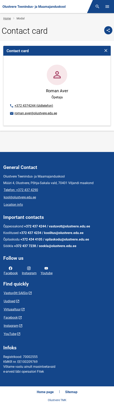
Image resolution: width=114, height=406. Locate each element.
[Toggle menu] (107, 6)
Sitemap (71, 392)
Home (7, 18)
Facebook (11, 270)
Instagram (29, 270)
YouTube (10, 334)
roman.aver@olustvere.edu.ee (33, 113)
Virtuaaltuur (12, 309)
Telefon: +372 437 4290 (21, 190)
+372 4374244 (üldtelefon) (31, 106)
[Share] (108, 30)
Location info (13, 205)
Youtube (47, 270)
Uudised (9, 301)
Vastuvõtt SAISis (16, 293)
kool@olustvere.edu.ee (20, 197)
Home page (45, 392)
